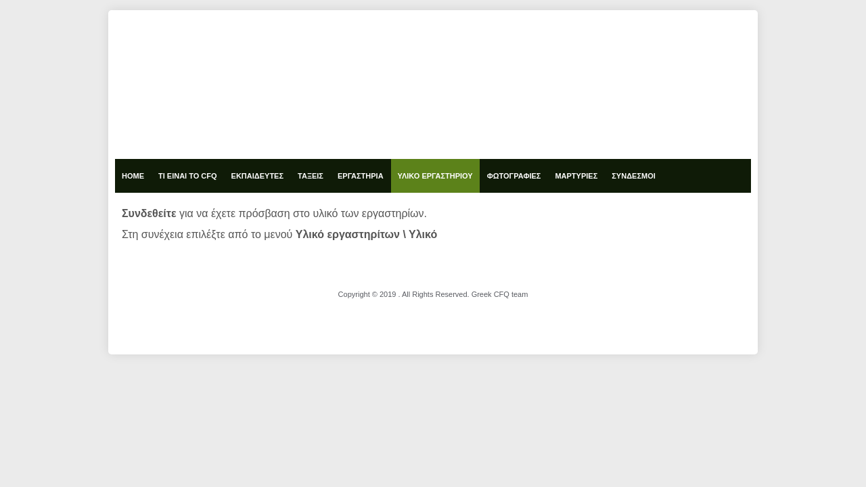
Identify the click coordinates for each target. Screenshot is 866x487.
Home (133, 176)
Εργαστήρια (361, 176)
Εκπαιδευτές (257, 176)
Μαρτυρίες (576, 176)
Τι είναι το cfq (187, 176)
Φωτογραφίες (514, 176)
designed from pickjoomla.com (433, 312)
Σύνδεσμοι (634, 176)
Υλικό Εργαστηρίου (435, 176)
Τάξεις (310, 176)
